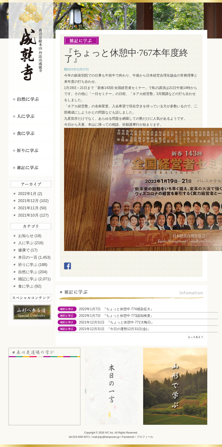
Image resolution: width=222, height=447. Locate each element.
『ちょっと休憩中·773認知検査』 (128, 315)
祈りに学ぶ (27, 265)
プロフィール (145, 436)
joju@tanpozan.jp (109, 436)
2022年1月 (27, 194)
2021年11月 (28, 208)
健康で (24, 250)
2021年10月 (28, 215)
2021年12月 (28, 201)
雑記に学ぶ (27, 279)
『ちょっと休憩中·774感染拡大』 (128, 309)
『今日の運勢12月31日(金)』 (129, 329)
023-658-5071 (81, 436)
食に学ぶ (26, 286)
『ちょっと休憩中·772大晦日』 (130, 322)
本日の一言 (27, 257)
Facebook (128, 436)
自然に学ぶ (27, 272)
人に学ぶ (26, 243)
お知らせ (26, 236)
